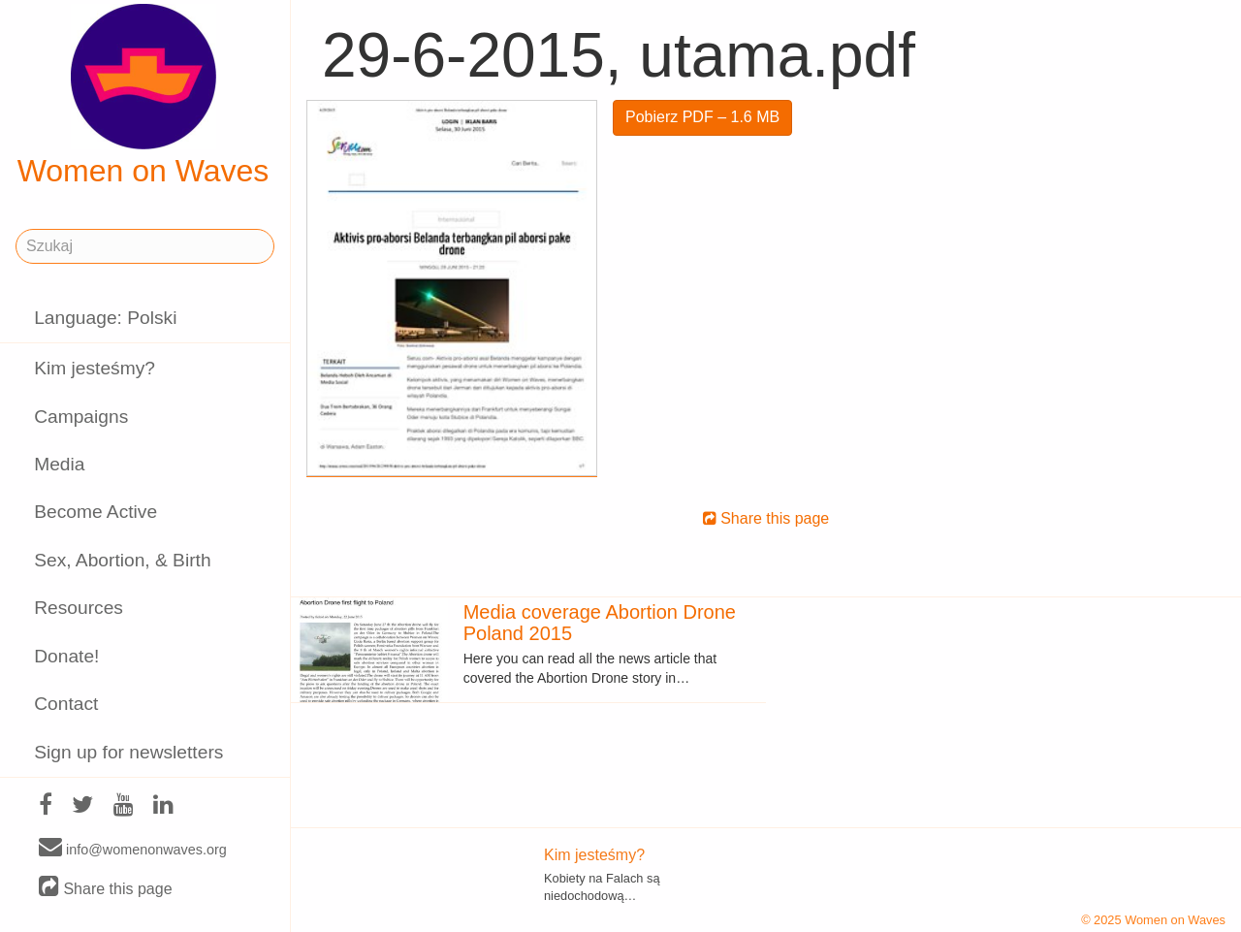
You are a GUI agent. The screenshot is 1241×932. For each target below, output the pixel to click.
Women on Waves (143, 96)
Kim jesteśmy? (94, 368)
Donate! (66, 656)
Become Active (95, 511)
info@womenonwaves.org (133, 848)
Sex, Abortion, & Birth (122, 560)
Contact (66, 703)
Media (59, 464)
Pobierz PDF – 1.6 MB (702, 117)
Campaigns (81, 416)
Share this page (106, 888)
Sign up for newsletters (128, 752)
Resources (78, 607)
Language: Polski (105, 317)
